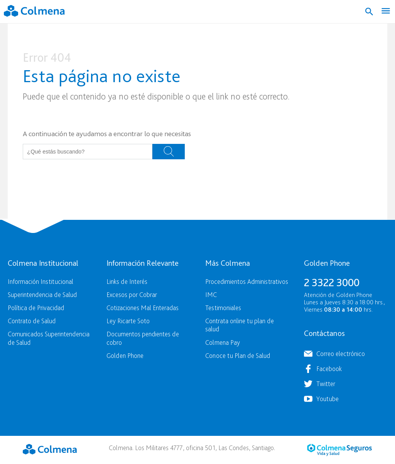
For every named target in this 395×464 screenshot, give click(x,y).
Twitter (325, 384)
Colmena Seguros (339, 450)
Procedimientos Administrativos (246, 281)
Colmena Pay (222, 342)
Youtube (327, 399)
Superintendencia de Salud (42, 294)
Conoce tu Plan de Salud (237, 355)
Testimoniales (223, 308)
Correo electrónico (340, 353)
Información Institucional (40, 281)
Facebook (329, 368)
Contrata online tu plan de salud (239, 325)
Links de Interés (126, 281)
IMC (211, 294)
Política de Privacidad (36, 308)
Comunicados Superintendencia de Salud (48, 338)
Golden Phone (124, 355)
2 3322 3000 (332, 282)
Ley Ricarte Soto (128, 321)
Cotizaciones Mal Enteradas (142, 308)
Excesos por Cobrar (131, 294)
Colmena (50, 449)
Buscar (168, 151)
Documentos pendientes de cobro (142, 338)
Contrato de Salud (32, 321)
